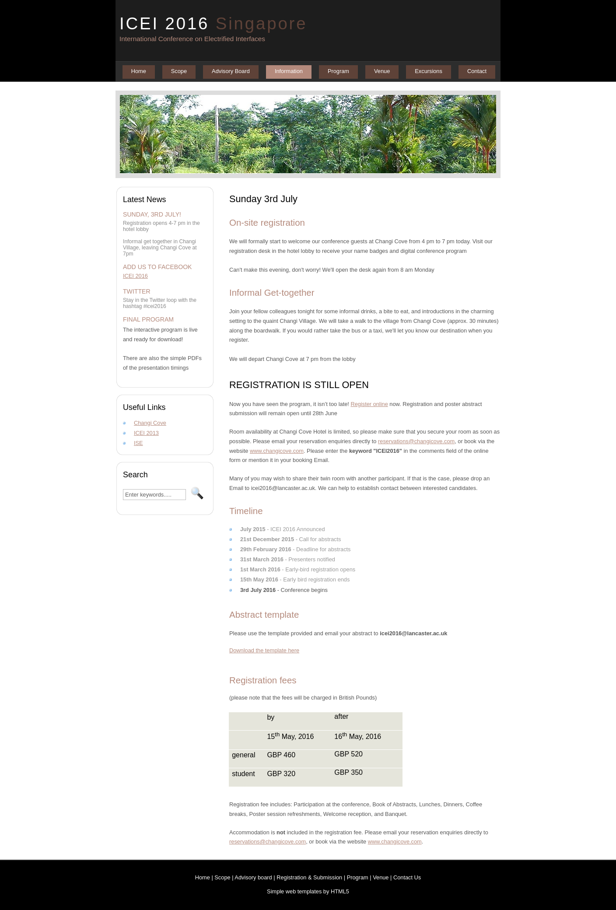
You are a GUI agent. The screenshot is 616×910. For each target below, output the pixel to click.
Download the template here (264, 650)
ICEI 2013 (146, 433)
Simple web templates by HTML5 (308, 891)
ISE (138, 443)
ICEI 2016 (213, 23)
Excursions (428, 71)
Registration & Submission (309, 877)
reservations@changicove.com (416, 441)
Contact (476, 71)
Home (138, 71)
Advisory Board (231, 71)
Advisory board (253, 877)
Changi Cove (150, 423)
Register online (369, 404)
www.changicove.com (277, 451)
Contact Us (407, 877)
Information (289, 71)
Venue (382, 71)
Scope (179, 71)
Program (338, 71)
